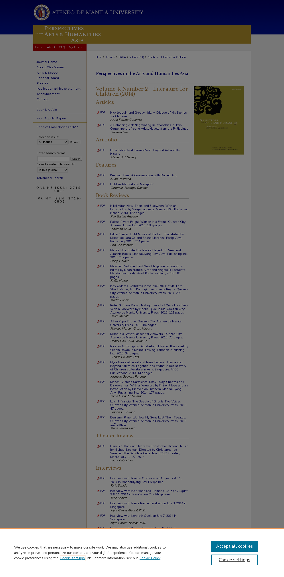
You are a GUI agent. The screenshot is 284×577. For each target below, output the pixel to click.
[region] (142, 552)
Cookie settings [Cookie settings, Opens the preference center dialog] (234, 560)
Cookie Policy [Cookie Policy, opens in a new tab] (150, 558)
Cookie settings (72, 558)
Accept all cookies (234, 546)
